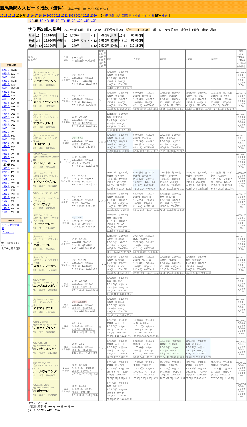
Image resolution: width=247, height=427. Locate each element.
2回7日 (6, 161)
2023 (71, 15)
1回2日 (6, 208)
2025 (86, 15)
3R (41, 20)
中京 (145, 15)
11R (86, 20)
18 (40, 15)
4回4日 (6, 113)
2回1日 (6, 183)
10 (1, 15)
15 (28, 15)
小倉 (165, 15)
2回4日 (6, 172)
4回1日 (6, 124)
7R (63, 20)
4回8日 (6, 99)
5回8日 (6, 70)
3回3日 (6, 146)
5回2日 (6, 91)
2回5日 (6, 168)
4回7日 (6, 102)
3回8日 (6, 128)
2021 (57, 15)
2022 (64, 15)
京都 (151, 15)
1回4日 (6, 201)
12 (9, 15)
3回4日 (6, 142)
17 (36, 15)
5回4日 (6, 84)
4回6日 (6, 106)
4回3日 (6, 117)
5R (52, 20)
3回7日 (6, 131)
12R (93, 20)
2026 (93, 15)
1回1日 (6, 212)
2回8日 (6, 157)
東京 (131, 15)
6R (57, 20)
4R (47, 20)
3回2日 (6, 150)
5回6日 (6, 77)
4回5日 (6, 110)
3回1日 (6, 153)
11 (5, 15)
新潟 (125, 15)
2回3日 (6, 175)
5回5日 (6, 80)
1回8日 (6, 186)
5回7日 (6, 73)
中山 (138, 15)
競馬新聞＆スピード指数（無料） (33, 7)
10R (79, 20)
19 (44, 15)
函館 (112, 15)
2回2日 (6, 179)
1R (31, 20)
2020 (50, 15)
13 (13, 15)
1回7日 (6, 190)
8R (68, 20)
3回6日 (6, 135)
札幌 (105, 15)
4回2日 (6, 121)
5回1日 (6, 95)
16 (32, 15)
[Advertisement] (11, 40)
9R (73, 20)
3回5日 (6, 139)
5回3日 (6, 88)
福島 (118, 15)
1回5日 (6, 197)
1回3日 (6, 204)
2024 (79, 15)
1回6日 (6, 193)
